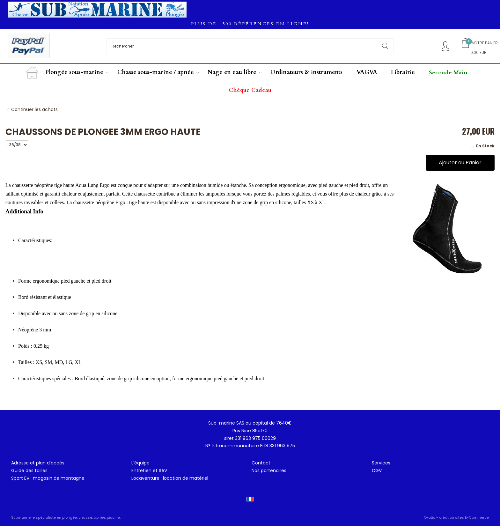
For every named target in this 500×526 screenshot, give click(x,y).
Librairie (403, 72)
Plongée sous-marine (74, 72)
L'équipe (140, 463)
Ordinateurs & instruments (306, 72)
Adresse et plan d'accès (37, 463)
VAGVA (367, 72)
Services (381, 463)
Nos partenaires (269, 470)
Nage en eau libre (232, 72)
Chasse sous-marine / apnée (155, 72)
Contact (261, 463)
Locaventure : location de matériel (169, 478)
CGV (377, 470)
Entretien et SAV (149, 470)
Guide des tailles (29, 470)
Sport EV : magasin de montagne (48, 478)
